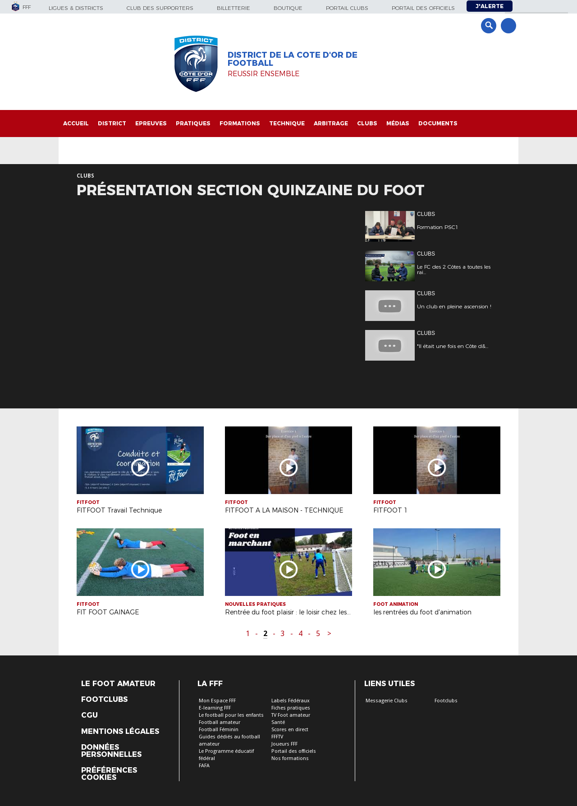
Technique (287, 123)
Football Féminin (218, 730)
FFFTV (277, 737)
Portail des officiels (423, 7)
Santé (278, 722)
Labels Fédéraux (290, 701)
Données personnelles (111, 751)
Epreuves (151, 123)
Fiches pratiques (290, 708)
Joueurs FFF (284, 744)
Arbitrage (331, 123)
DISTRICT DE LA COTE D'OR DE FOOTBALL (292, 59)
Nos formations (290, 758)
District (112, 123)
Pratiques (193, 123)
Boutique (288, 7)
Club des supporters (160, 7)
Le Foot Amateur (118, 683)
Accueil (76, 123)
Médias (397, 123)
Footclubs (104, 699)
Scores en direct (289, 730)
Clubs (367, 123)
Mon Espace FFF (217, 701)
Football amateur (219, 722)
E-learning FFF (215, 708)
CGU (89, 715)
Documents (438, 123)
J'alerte (490, 6)
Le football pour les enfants (231, 715)
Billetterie (233, 7)
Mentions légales (120, 731)
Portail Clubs (347, 7)
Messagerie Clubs (387, 701)
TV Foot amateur (290, 715)
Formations (240, 123)
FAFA (204, 766)
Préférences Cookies (109, 774)
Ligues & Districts (76, 7)
